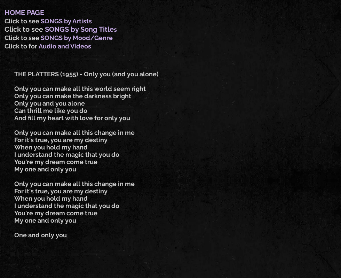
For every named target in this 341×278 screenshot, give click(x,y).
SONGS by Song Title (79, 29)
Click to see (23, 21)
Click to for (22, 46)
